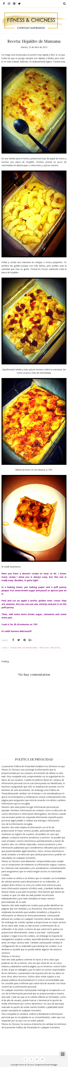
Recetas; (56, 647)
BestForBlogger (51, 1065)
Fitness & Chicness (26, 1065)
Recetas (44, 647)
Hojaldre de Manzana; (24, 647)
